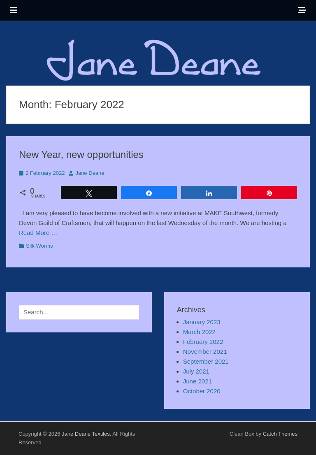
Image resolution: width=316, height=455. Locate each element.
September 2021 (206, 361)
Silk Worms (39, 246)
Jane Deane (89, 173)
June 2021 (197, 381)
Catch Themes (280, 434)
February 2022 (203, 341)
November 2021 (205, 351)
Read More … (38, 232)
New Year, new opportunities (81, 154)
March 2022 (199, 331)
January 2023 (202, 321)
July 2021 (196, 371)
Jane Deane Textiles (86, 434)
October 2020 (202, 391)
